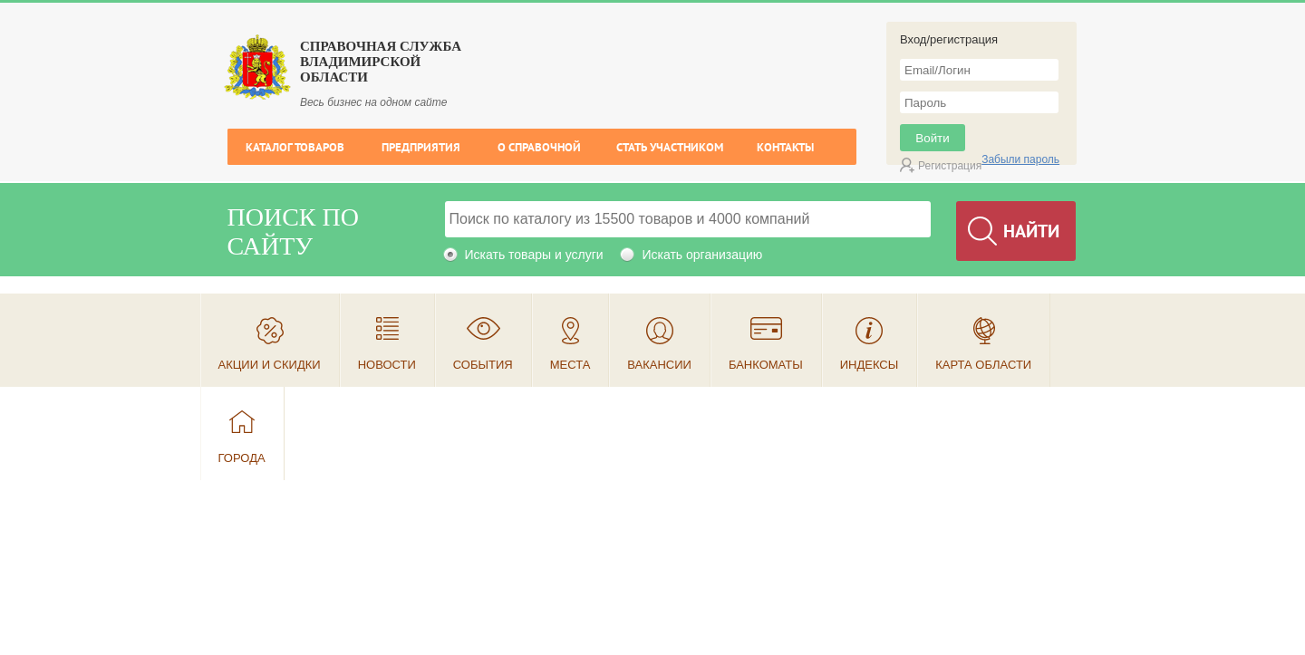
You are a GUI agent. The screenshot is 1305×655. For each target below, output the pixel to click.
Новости (387, 364)
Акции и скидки (269, 364)
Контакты (785, 147)
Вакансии (659, 364)
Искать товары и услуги (534, 254)
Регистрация (949, 165)
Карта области (983, 364)
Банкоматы (766, 364)
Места (570, 364)
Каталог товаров (295, 147)
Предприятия (421, 147)
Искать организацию (702, 254)
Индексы (869, 364)
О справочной (539, 147)
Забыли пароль (1020, 159)
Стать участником (669, 147)
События (483, 364)
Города (242, 458)
